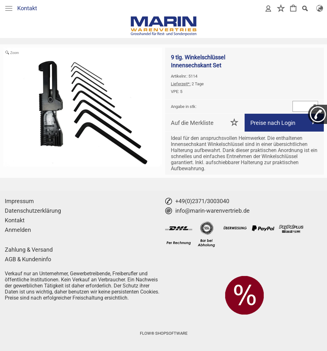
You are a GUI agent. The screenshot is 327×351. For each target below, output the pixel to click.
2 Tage (187, 83)
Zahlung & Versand (29, 249)
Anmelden (18, 229)
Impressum (19, 201)
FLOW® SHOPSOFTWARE (163, 333)
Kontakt (27, 8)
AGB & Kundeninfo (28, 259)
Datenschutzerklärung (33, 210)
